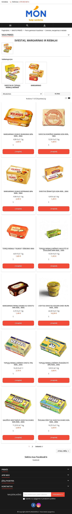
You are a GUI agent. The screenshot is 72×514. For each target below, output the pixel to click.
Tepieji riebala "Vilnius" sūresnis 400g (18, 248)
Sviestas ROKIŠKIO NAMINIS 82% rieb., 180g (54, 135)
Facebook (36, 460)
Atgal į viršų (63, 451)
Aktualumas (22, 94)
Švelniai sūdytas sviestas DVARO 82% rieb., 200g (53, 421)
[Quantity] (13, 145)
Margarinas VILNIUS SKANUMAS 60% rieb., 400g (18, 135)
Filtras (57, 94)
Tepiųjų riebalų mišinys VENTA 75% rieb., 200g (18, 364)
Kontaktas (5, 2)
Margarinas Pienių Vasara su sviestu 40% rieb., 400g (18, 307)
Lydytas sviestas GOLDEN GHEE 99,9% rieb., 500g (53, 307)
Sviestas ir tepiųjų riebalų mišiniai (12, 86)
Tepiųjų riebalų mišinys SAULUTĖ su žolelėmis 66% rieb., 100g (53, 249)
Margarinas (36, 85)
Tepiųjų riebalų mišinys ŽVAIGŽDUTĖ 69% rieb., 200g (54, 364)
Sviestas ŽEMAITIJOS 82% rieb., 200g (53, 191)
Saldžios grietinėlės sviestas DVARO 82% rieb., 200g (18, 421)
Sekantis (39, 446)
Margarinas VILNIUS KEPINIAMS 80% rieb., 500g (18, 192)
